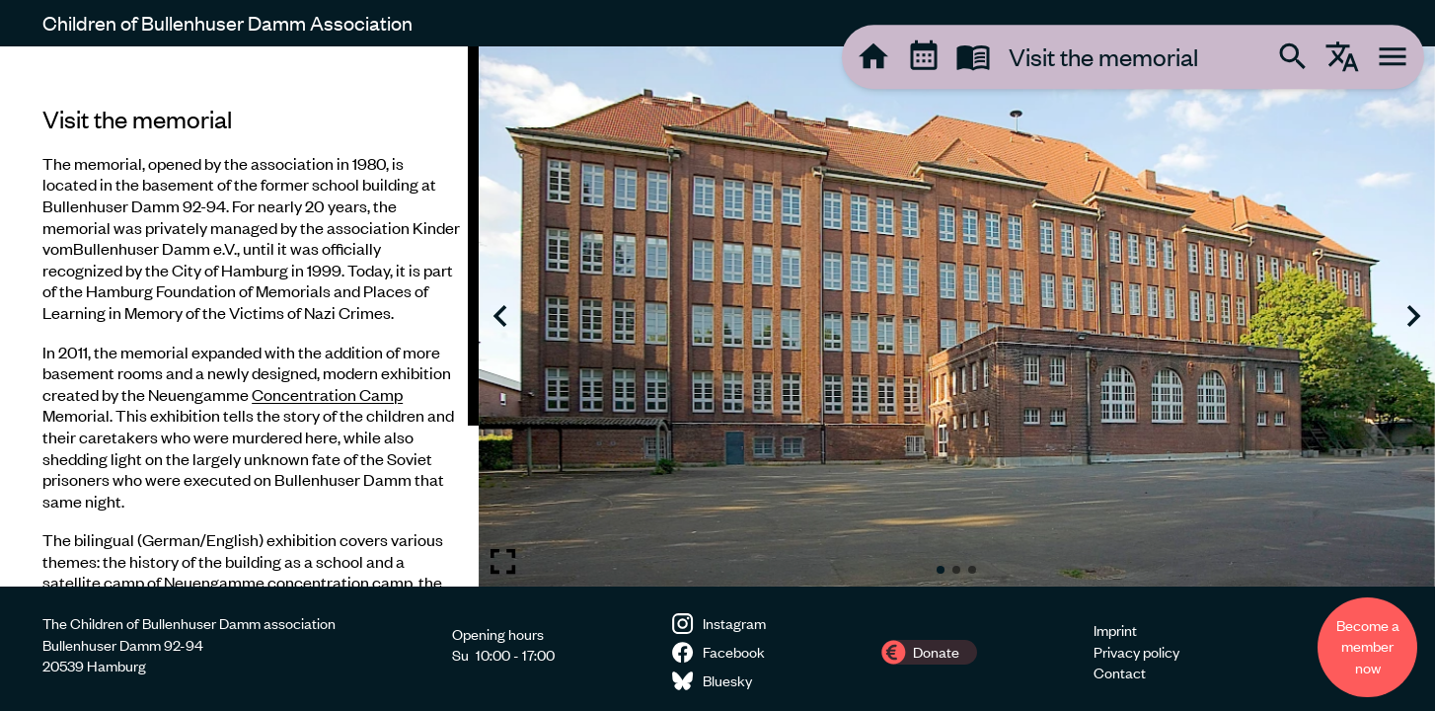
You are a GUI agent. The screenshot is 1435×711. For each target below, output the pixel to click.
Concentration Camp (327, 394)
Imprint (1115, 630)
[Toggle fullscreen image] (503, 561)
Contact (1120, 672)
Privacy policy (1136, 652)
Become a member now (1367, 646)
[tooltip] (873, 56)
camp (124, 581)
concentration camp (340, 581)
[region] (239, 316)
